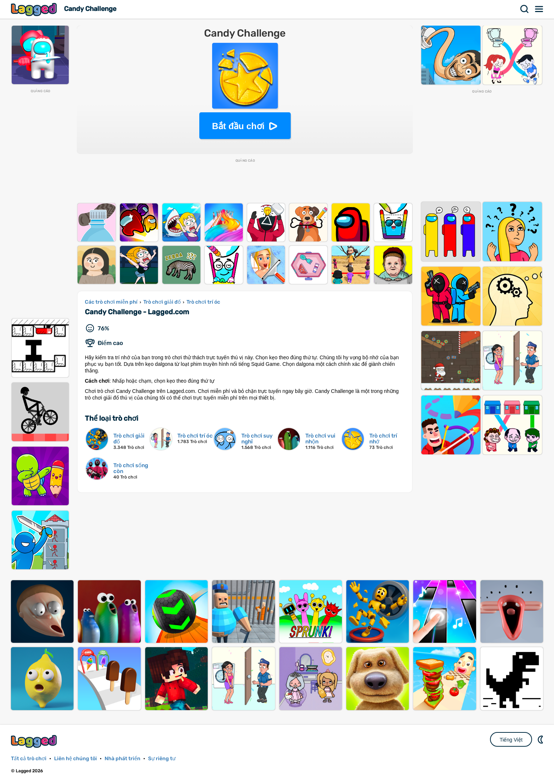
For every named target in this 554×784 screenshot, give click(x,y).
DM (541, 739)
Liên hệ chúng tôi (75, 758)
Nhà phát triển (122, 758)
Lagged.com (35, 741)
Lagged (35, 9)
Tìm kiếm (524, 9)
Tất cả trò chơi (28, 758)
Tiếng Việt (511, 740)
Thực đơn (539, 9)
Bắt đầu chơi (238, 126)
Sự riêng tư (162, 758)
